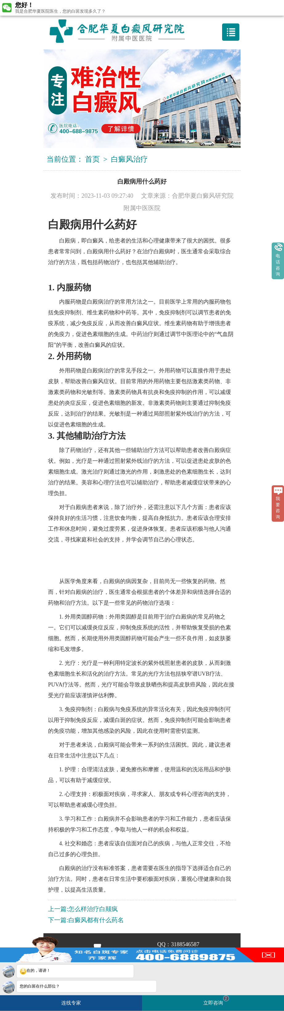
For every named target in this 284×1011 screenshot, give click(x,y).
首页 (92, 159)
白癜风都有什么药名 (96, 920)
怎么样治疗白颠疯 (93, 908)
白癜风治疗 (129, 159)
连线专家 (71, 1002)
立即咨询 (216, 1000)
